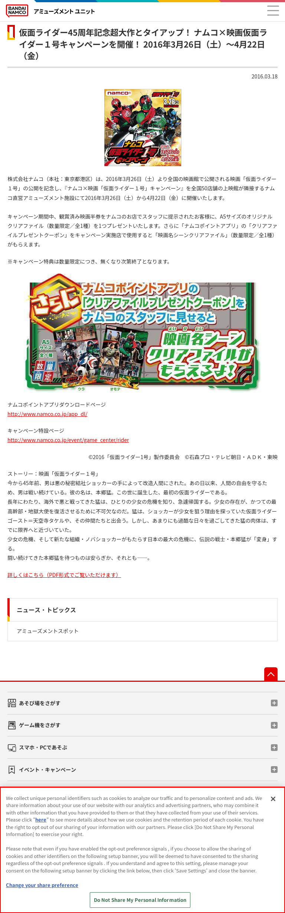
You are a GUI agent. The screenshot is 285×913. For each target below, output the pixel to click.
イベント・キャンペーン (47, 769)
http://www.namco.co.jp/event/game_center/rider (68, 439)
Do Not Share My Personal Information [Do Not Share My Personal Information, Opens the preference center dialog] (140, 899)
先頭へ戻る (271, 674)
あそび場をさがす (39, 703)
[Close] (273, 799)
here (40, 819)
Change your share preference (42, 884)
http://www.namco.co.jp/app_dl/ (47, 413)
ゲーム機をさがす (39, 725)
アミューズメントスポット (48, 631)
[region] (142, 850)
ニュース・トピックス (46, 609)
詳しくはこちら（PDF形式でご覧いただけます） (64, 574)
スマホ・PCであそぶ (43, 747)
